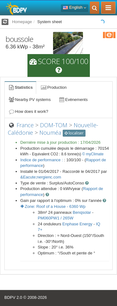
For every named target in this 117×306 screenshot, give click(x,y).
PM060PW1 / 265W (55, 218)
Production (53, 87)
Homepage (22, 21)
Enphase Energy (77, 224)
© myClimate (93, 154)
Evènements (73, 99)
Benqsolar (82, 212)
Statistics (20, 87)
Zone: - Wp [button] (53, 206)
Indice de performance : (42, 160)
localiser (74, 133)
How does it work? (28, 111)
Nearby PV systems (29, 99)
